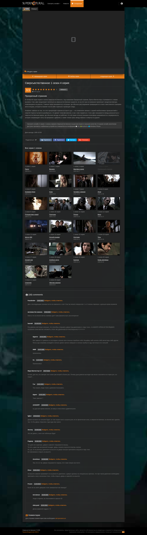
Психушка (52, 214)
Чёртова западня (55, 282)
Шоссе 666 (28, 237)
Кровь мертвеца (103, 260)
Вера (99, 214)
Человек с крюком (79, 192)
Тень (99, 237)
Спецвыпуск (78, 3)
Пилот (27, 169)
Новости (66, 3)
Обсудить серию (30, 71)
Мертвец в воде (79, 169)
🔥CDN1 (26, 9)
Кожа (51, 192)
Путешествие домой (31, 214)
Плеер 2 (34, 9)
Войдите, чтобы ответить (54, 300)
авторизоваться (60, 518)
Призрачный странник (105, 169)
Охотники (77, 237)
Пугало (76, 214)
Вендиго (52, 169)
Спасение (28, 282)
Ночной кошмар (54, 237)
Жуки (99, 192)
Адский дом (29, 260)
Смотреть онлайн (53, 3)
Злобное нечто (54, 260)
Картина (76, 260)
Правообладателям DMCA (30, 532)
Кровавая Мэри (30, 192)
